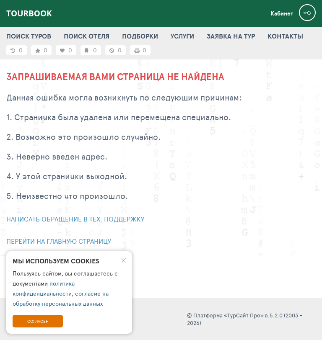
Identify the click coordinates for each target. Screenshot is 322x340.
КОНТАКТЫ (285, 36)
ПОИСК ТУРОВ (28, 36)
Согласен (38, 321)
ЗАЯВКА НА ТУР (231, 36)
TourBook (29, 13)
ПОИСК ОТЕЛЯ (86, 36)
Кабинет (281, 13)
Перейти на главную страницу (58, 241)
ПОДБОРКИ (140, 36)
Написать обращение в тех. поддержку (75, 219)
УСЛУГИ (182, 36)
